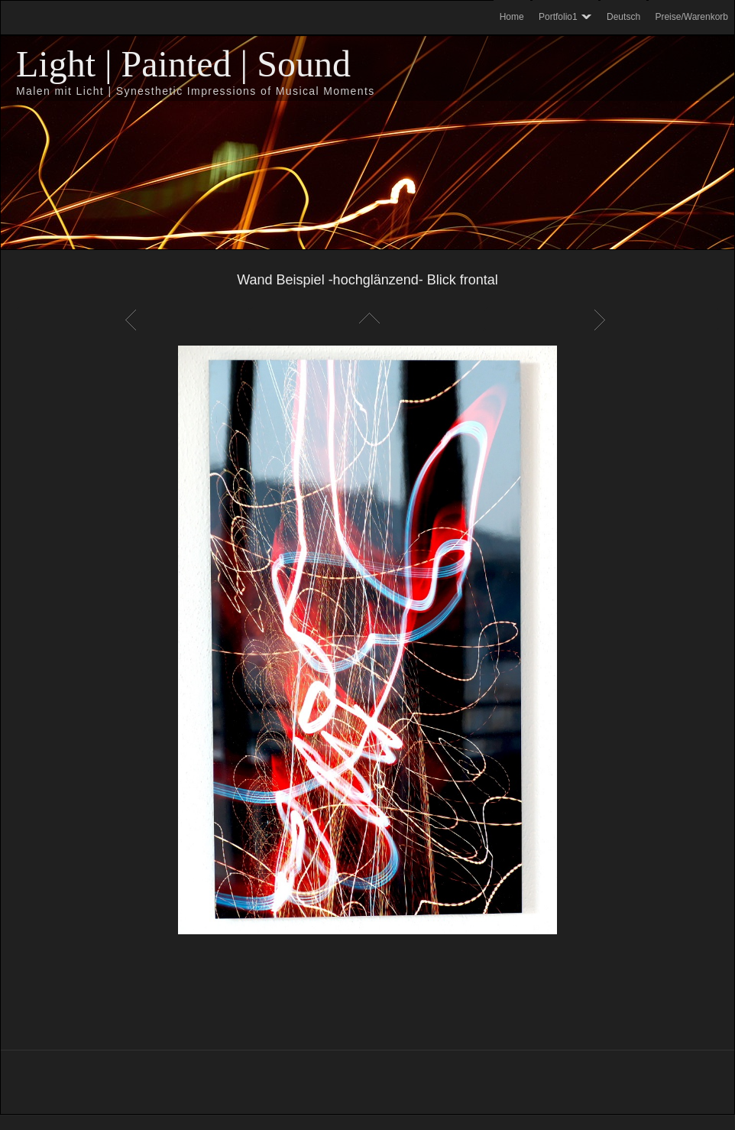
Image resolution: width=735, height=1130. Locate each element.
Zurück (133, 319)
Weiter (602, 319)
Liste (367, 319)
